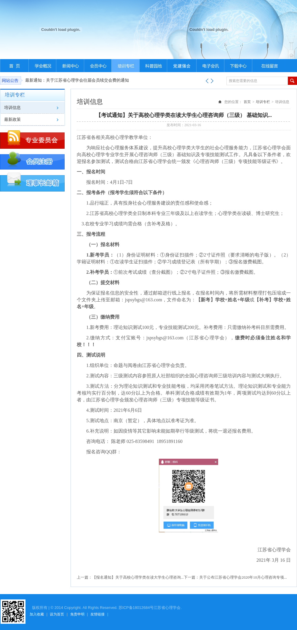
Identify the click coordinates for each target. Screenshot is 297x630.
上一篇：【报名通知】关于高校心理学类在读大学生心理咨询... (130, 577)
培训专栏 (263, 102)
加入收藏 (37, 614)
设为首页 (57, 614)
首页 (247, 102)
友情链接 (97, 614)
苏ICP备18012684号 (136, 607)
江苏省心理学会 (167, 607)
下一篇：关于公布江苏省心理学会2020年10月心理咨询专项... (235, 577)
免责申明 (77, 614)
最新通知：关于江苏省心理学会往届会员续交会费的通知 (77, 80)
